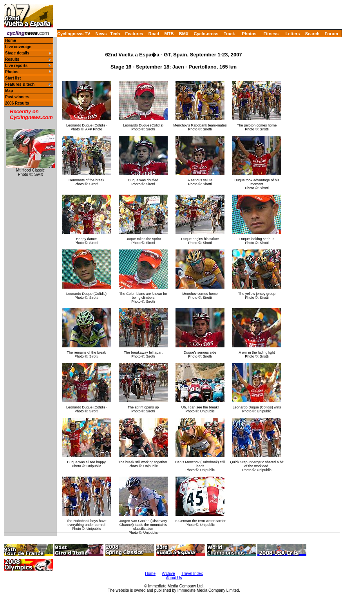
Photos (249, 33)
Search (312, 33)
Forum (331, 33)
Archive (168, 573)
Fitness (271, 33)
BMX (183, 33)
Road (153, 33)
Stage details (17, 53)
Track (229, 33)
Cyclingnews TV (73, 33)
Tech (115, 33)
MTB (169, 33)
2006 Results (17, 103)
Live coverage (18, 47)
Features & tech (19, 84)
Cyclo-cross (206, 33)
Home (10, 40)
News (101, 33)
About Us (174, 578)
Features (134, 33)
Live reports (16, 65)
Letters (293, 33)
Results (12, 59)
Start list (13, 78)
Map (9, 91)
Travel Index (192, 573)
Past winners (17, 97)
